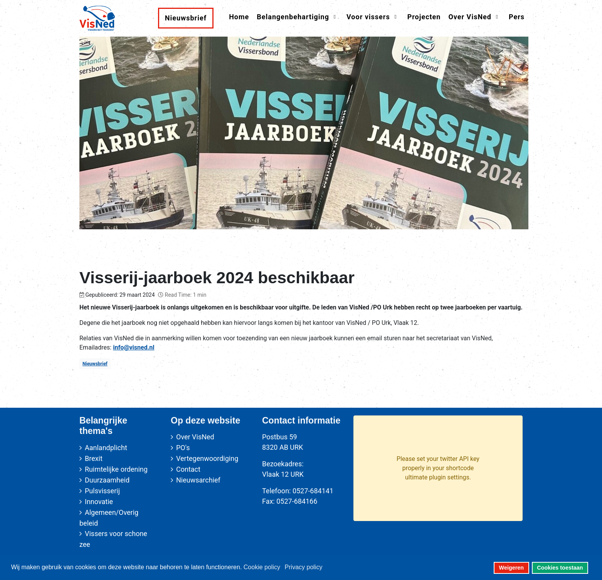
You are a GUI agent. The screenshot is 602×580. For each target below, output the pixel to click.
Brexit (94, 458)
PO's (183, 448)
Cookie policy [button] (262, 567)
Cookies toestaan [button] (560, 568)
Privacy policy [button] (304, 567)
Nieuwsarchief (198, 480)
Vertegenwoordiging (207, 458)
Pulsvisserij (102, 491)
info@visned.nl (133, 347)
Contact (188, 469)
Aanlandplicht (106, 448)
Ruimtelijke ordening (116, 469)
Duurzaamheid (107, 480)
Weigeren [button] (511, 568)
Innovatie (99, 502)
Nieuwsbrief (95, 363)
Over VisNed (195, 437)
